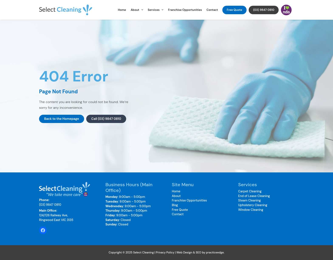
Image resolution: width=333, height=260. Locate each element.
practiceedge (215, 252)
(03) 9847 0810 (263, 10)
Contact (212, 10)
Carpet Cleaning (250, 191)
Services (155, 10)
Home (122, 10)
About (137, 10)
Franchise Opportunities (185, 10)
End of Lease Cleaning (254, 196)
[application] (141, 10)
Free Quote (234, 10)
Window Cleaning (250, 210)
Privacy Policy (165, 252)
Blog (175, 205)
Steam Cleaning (249, 200)
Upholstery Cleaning (252, 205)
